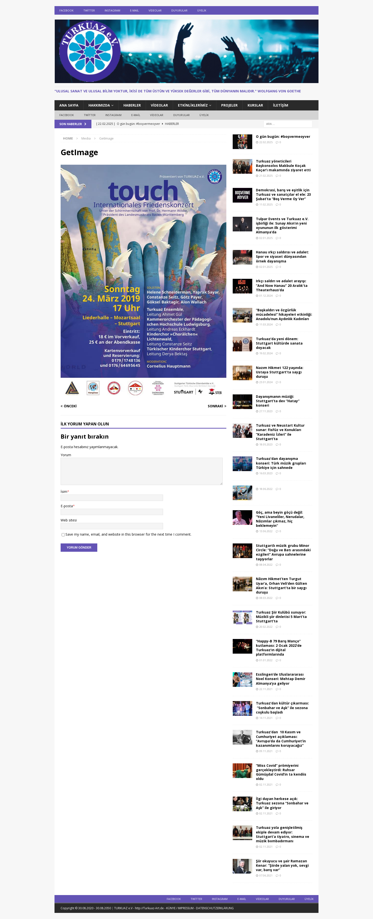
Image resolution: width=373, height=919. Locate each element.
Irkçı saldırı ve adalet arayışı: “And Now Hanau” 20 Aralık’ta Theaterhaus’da (281, 285)
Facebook (66, 10)
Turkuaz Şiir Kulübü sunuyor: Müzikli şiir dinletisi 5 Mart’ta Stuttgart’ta (281, 616)
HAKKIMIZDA (99, 105)
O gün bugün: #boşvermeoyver (283, 136)
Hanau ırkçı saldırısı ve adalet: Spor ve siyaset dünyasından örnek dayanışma (282, 256)
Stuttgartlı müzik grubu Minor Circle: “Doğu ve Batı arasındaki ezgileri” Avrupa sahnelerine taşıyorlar (283, 552)
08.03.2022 (266, 598)
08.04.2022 (266, 564)
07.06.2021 (266, 875)
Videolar (155, 10)
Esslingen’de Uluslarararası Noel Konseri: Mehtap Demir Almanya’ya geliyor (280, 678)
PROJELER (229, 105)
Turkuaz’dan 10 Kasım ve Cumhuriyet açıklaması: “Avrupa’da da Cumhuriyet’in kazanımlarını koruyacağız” (281, 739)
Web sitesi (69, 520)
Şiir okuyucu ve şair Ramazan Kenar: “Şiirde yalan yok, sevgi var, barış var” (282, 865)
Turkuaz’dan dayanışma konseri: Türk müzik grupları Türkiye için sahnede (281, 463)
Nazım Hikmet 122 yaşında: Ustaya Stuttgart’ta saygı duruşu (279, 372)
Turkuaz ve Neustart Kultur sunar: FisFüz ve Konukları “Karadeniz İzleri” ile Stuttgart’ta (280, 432)
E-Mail (134, 10)
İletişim (280, 105)
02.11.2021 (266, 784)
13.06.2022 (266, 531)
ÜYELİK (201, 10)
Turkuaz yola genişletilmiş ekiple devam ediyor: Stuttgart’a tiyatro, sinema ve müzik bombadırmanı (282, 834)
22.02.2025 (266, 142)
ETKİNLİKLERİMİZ (193, 105)
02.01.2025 (266, 238)
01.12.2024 (266, 295)
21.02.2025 (266, 175)
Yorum (66, 455)
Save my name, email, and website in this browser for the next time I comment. (128, 534)
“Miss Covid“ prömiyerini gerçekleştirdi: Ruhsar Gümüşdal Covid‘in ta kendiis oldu (281, 772)
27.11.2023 (266, 411)
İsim (64, 491)
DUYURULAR (179, 10)
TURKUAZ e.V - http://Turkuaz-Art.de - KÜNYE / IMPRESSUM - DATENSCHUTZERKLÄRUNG (174, 908)
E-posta (67, 506)
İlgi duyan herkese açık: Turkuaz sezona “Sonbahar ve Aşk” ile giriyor (282, 803)
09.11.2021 (266, 751)
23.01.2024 (266, 382)
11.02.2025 (266, 204)
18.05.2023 (266, 444)
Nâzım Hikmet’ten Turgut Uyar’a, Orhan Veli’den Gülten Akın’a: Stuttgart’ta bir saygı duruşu (281, 585)
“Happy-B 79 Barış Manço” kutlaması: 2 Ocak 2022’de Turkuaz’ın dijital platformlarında (279, 648)
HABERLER (132, 105)
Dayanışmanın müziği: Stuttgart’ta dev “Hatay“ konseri (277, 401)
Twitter (89, 10)
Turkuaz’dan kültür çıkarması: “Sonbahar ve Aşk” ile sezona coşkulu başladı (282, 707)
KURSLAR (255, 105)
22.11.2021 (266, 689)
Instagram (112, 10)
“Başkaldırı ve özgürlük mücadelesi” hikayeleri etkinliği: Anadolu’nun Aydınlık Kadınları (284, 314)
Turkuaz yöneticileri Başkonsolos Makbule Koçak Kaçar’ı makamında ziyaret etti (283, 165)
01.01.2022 (266, 660)
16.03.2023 (266, 473)
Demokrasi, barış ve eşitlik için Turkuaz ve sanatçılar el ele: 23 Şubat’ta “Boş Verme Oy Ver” (283, 194)
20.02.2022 (266, 626)
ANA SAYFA (68, 105)
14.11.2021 (266, 718)
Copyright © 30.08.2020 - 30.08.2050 (86, 908)
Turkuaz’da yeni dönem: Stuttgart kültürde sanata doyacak (279, 343)
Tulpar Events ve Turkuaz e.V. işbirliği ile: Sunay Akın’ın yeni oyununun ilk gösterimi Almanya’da (282, 225)
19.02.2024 (266, 353)
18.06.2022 (266, 489)
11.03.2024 (266, 324)
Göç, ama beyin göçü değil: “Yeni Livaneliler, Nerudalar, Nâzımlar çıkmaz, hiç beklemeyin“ (280, 519)
